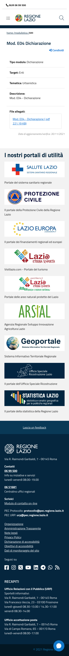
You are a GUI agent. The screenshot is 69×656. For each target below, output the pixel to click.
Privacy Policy (12, 537)
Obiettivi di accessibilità (18, 546)
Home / (11, 33)
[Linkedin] (36, 567)
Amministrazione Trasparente (22, 528)
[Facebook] (6, 567)
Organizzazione (13, 524)
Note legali (11, 533)
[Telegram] (43, 567)
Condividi (56, 50)
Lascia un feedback (34, 427)
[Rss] (57, 567)
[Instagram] (13, 567)
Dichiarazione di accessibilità (21, 541)
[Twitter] (20, 567)
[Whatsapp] (50, 567)
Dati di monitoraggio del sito (21, 550)
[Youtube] (28, 567)
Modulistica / (22, 33)
